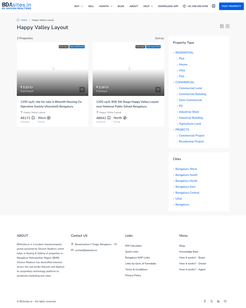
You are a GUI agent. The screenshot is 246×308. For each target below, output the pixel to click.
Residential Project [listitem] (190, 141)
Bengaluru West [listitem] (185, 169)
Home (24, 20)
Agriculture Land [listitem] (188, 124)
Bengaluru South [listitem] (185, 175)
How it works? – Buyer (192, 257)
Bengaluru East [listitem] (184, 187)
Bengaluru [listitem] (181, 205)
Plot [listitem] (180, 59)
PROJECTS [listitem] (181, 130)
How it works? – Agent (192, 269)
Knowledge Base (188, 251)
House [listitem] (181, 64)
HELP (146, 6)
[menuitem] (195, 6)
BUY (77, 6)
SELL (91, 6)
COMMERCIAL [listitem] (184, 82)
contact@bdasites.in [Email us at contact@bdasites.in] (86, 250)
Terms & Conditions (136, 269)
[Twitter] (212, 301)
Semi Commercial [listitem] (189, 100)
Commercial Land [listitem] (189, 88)
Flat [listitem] (180, 76)
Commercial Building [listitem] (191, 94)
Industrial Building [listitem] (189, 118)
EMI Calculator (133, 245)
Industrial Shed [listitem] (187, 112)
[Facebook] (205, 301)
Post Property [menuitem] (231, 6)
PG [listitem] (179, 106)
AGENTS (104, 6)
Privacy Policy (133, 275)
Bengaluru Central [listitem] (186, 193)
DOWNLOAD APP (168, 6)
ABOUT (134, 6)
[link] (53, 69)
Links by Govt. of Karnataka (140, 263)
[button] (222, 26)
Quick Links (131, 251)
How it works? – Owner (192, 263)
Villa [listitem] (180, 70)
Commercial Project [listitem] (190, 136)
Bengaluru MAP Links (137, 257)
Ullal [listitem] (177, 199)
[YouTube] (226, 301)
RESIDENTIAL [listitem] (183, 53)
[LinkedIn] (219, 301)
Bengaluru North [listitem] (185, 181)
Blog (121, 6)
